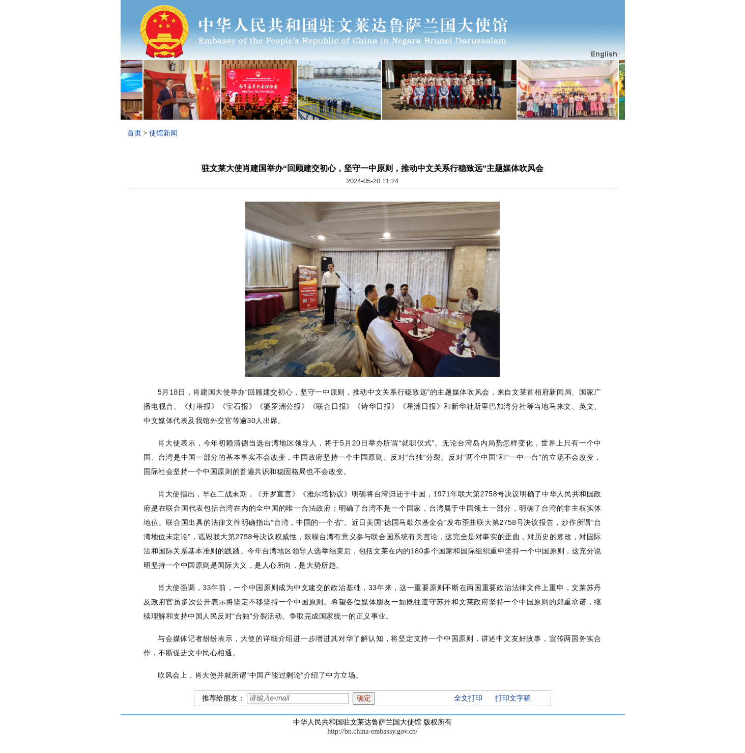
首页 (134, 133)
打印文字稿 (513, 698)
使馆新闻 (163, 133)
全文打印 (468, 698)
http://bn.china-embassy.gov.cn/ (372, 731)
